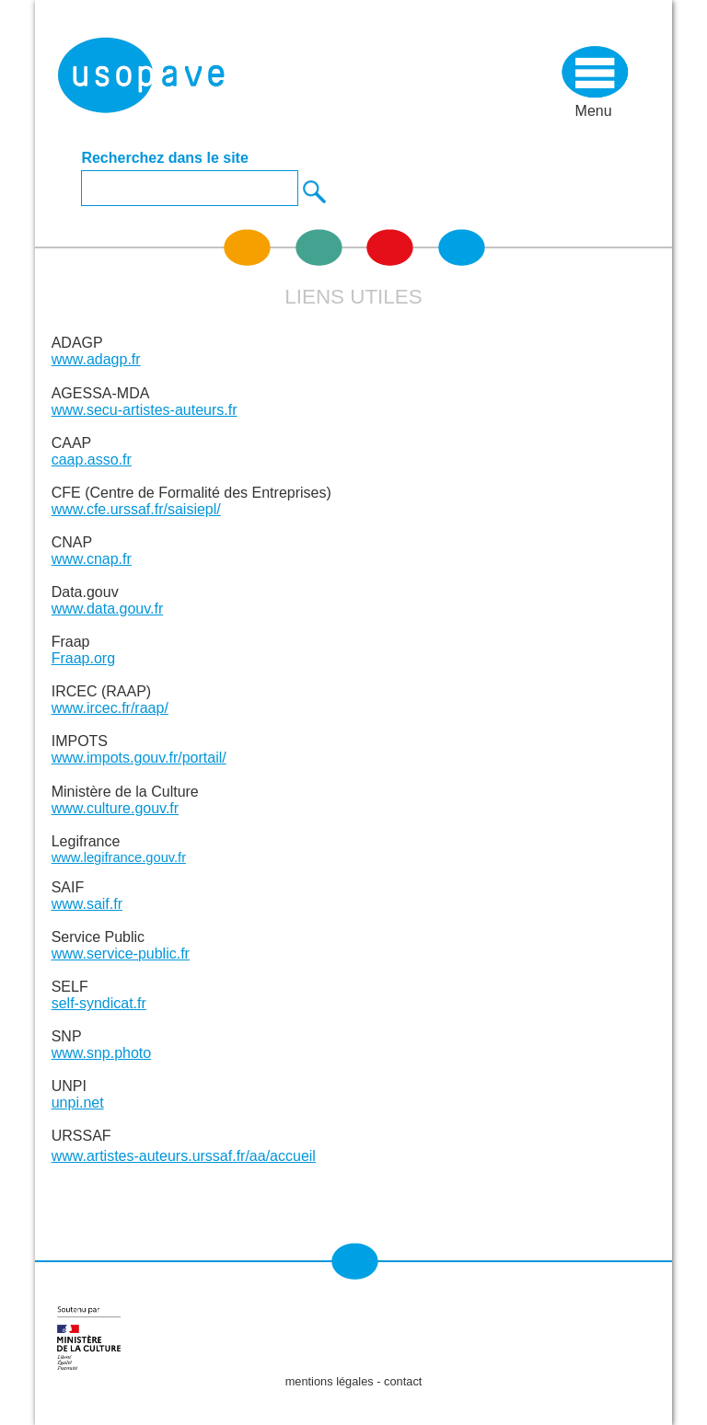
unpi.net (78, 1102)
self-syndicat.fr (99, 1003)
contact (403, 1381)
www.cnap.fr (92, 559)
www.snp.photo (102, 1053)
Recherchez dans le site (164, 158)
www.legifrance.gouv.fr (119, 857)
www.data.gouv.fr (108, 608)
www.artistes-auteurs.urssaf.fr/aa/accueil (184, 1156)
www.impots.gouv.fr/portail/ (139, 757)
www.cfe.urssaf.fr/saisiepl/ (136, 509)
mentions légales (329, 1381)
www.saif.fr (87, 904)
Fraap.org (83, 658)
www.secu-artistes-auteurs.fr (145, 410)
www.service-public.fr (121, 953)
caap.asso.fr (92, 459)
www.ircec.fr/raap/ (110, 708)
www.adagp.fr (96, 359)
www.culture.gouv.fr (115, 808)
